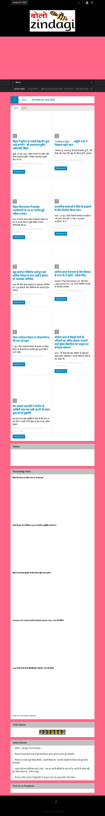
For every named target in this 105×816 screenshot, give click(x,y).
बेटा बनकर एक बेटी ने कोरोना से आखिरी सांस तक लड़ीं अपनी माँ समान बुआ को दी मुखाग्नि (31, 410)
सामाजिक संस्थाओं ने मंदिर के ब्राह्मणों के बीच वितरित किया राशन (73, 208)
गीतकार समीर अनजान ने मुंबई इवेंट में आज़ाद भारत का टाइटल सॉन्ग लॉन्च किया (45, 777)
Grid (16, 108)
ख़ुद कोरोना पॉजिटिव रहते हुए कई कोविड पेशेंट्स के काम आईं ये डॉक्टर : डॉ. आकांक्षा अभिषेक (31, 276)
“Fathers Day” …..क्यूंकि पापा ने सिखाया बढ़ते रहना (71, 143)
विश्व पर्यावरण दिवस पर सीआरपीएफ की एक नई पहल (31, 339)
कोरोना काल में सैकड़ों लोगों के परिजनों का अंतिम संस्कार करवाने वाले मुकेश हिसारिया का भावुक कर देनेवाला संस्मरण (72, 342)
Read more (19, 171)
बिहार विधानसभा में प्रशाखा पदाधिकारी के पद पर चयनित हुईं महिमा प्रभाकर (28, 210)
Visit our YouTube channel (24, 716)
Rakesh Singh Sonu (34, 164)
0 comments (18, 166)
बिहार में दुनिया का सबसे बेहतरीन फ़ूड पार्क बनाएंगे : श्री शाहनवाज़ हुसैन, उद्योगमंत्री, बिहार (31, 145)
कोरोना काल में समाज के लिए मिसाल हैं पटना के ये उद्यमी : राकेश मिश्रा (73, 273)
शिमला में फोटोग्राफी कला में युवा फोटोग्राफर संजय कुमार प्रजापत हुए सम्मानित (44, 754)
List (24, 108)
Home (24, 99)
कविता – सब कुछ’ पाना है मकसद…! (29, 748)
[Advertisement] (52, 58)
